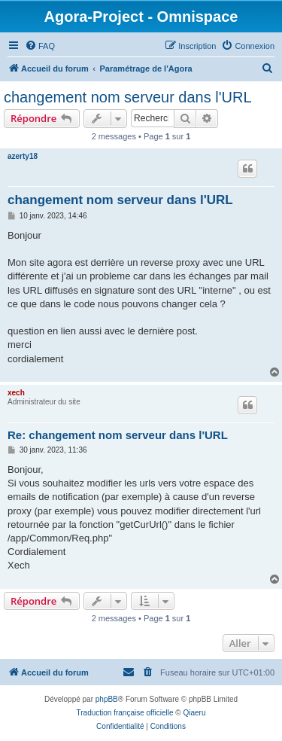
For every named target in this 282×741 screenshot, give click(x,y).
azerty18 (23, 156)
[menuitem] (40, 46)
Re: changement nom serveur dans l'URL (118, 434)
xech (16, 393)
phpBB (107, 699)
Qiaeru (194, 713)
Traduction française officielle (125, 713)
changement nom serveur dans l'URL (128, 97)
